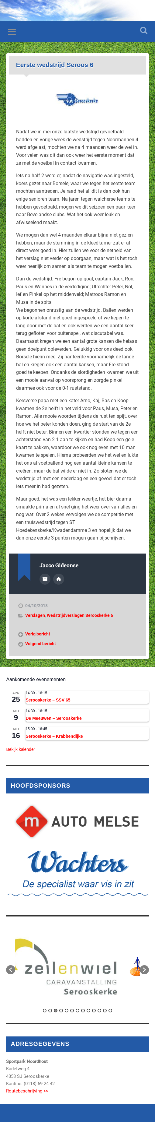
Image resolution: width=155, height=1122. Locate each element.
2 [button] (50, 1010)
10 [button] (94, 1010)
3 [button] (55, 1010)
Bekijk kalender (20, 749)
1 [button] (44, 1010)
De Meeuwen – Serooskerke (53, 718)
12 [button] (105, 1010)
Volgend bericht (40, 643)
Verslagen (35, 615)
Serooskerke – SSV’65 (48, 700)
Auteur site (58, 579)
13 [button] (110, 1010)
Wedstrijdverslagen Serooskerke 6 (80, 615)
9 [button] (88, 1010)
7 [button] (77, 1010)
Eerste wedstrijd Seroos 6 (54, 64)
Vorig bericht (37, 633)
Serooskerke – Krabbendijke (54, 736)
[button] (10, 969)
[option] (77, 967)
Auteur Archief (45, 579)
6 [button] (72, 1010)
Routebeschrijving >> (27, 1091)
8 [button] (83, 1010)
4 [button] (61, 1010)
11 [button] (99, 1010)
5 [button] (66, 1010)
